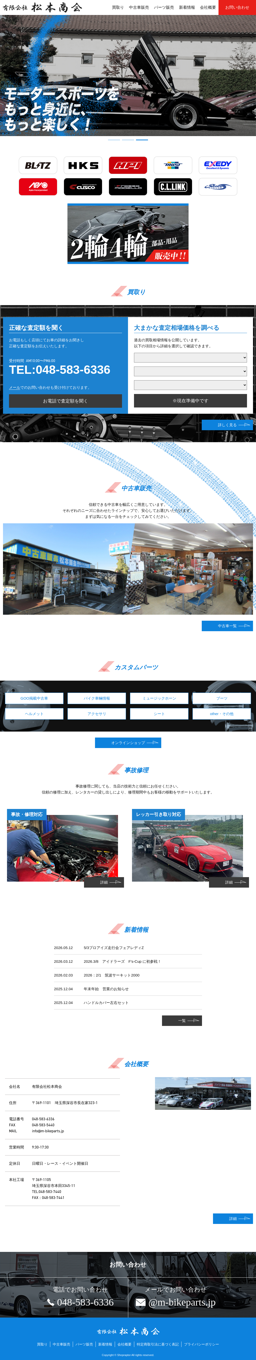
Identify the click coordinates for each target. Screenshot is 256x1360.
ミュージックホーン (159, 698)
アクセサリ (97, 714)
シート (159, 714)
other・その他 (222, 714)
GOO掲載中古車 (34, 698)
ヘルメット (34, 714)
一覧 (182, 1020)
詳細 (104, 882)
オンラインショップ (128, 743)
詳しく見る (227, 425)
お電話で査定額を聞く (65, 400)
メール (14, 387)
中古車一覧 (227, 626)
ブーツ (222, 698)
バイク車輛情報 (97, 698)
